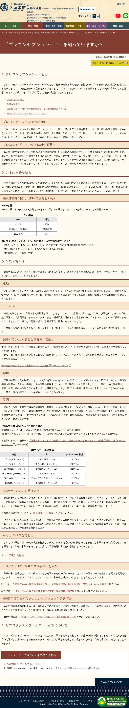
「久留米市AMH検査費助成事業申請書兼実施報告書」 (51, 591)
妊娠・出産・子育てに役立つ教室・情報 (57, 33)
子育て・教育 (32, 26)
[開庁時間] (31, 21)
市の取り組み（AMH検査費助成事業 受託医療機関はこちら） (37, 109)
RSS (71, 701)
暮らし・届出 (11, 26)
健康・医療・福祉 (53, 26)
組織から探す (38, 701)
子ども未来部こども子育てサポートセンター (25, 664)
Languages (87, 9)
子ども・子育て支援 (30, 33)
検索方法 (121, 4)
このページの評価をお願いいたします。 (110, 63)
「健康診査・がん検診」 (43, 513)
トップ (4, 33)
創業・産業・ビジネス (96, 26)
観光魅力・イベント (75, 26)
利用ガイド (61, 701)
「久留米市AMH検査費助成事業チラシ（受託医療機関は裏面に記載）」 (57, 584)
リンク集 (50, 701)
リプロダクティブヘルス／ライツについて (27, 113)
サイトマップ (24, 701)
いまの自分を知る (15, 99)
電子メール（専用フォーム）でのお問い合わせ (77, 668)
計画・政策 (118, 26)
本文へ (30, 5)
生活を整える (13, 104)
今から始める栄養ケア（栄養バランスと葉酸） (36, 365)
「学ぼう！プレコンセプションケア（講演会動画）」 (47, 616)
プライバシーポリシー (85, 701)
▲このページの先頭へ (111, 681)
